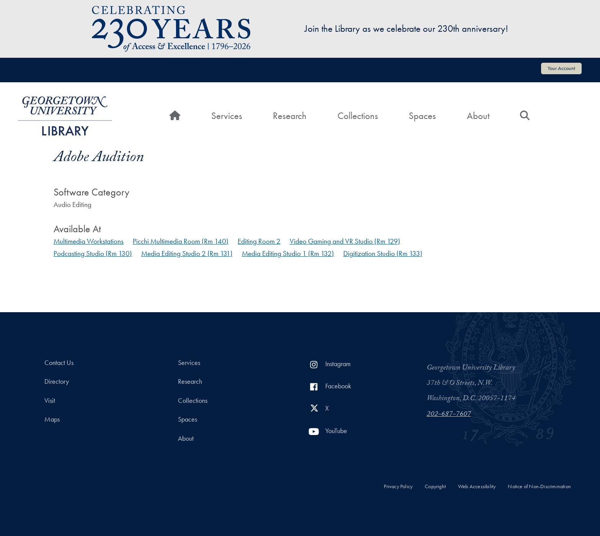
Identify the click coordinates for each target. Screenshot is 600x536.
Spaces (422, 115)
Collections (358, 115)
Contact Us (58, 362)
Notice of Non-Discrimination (539, 486)
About (478, 115)
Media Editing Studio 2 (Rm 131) (187, 253)
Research (290, 115)
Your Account (561, 68)
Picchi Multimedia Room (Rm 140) (180, 241)
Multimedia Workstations (89, 241)
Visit (49, 400)
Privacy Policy (398, 486)
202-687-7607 (449, 415)
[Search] (525, 116)
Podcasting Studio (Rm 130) (93, 253)
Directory (56, 381)
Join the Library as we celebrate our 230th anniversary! (406, 28)
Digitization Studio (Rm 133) (382, 253)
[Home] (174, 116)
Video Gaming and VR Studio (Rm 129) (345, 241)
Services (226, 115)
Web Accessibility (477, 486)
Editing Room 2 (259, 241)
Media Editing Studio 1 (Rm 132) (288, 253)
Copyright (435, 486)
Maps (52, 419)
